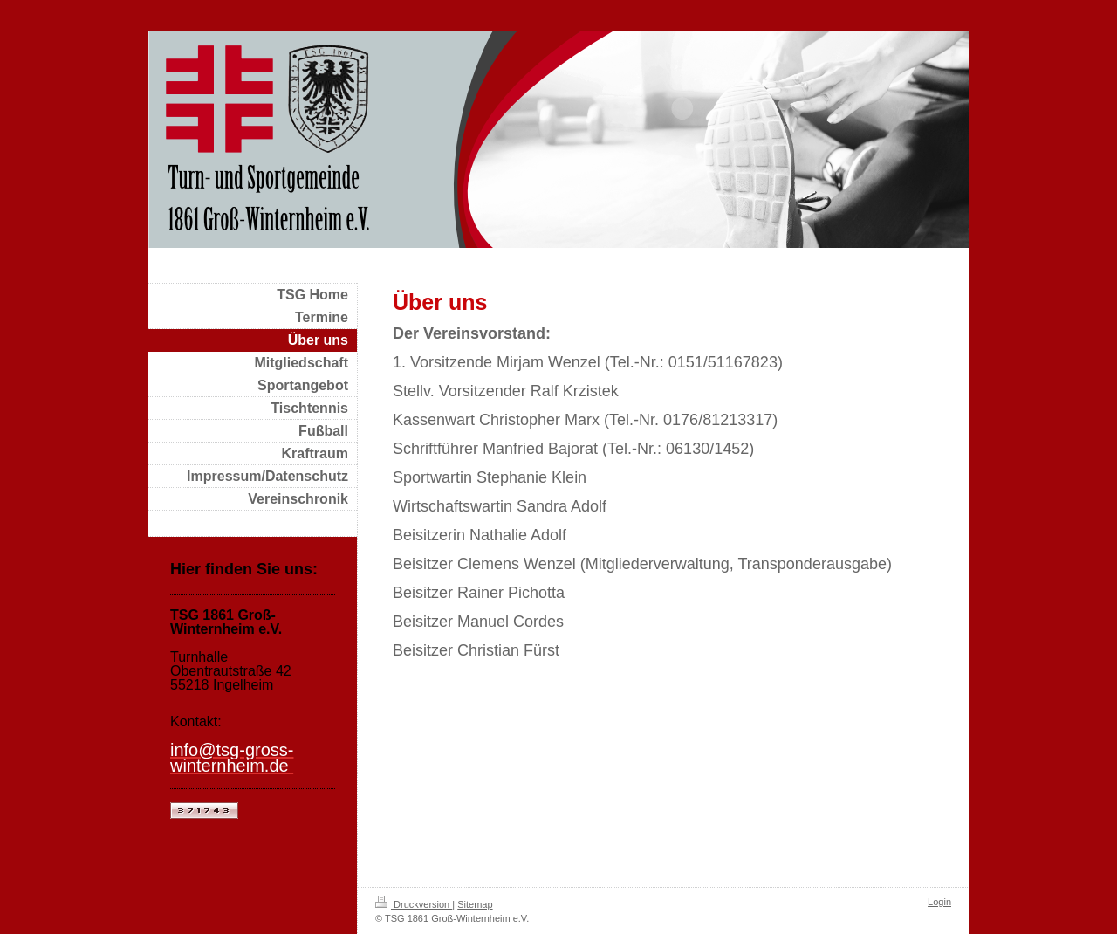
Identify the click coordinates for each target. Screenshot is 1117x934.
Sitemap (474, 904)
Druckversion (413, 904)
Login (939, 901)
